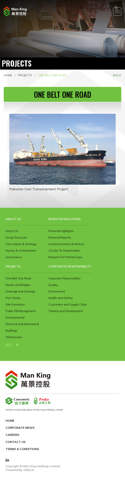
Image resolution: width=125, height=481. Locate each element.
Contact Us (16, 442)
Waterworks (14, 337)
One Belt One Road (52, 75)
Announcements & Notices (66, 244)
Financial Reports (59, 237)
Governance (14, 257)
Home (8, 75)
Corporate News (20, 428)
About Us (13, 219)
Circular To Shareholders (64, 250)
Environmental (15, 317)
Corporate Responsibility (69, 266)
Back (117, 75)
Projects (25, 75)
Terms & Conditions (22, 449)
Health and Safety (60, 298)
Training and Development (65, 311)
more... (9, 345)
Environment (56, 291)
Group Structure (16, 237)
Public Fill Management (21, 311)
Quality (53, 285)
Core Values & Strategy (21, 244)
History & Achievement (21, 250)
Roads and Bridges (18, 285)
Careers (12, 435)
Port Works (13, 298)
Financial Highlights (61, 231)
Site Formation (15, 304)
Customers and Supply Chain (67, 304)
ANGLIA (28, 470)
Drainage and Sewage (20, 291)
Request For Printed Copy (65, 257)
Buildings (11, 330)
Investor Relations (64, 219)
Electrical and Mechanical (22, 324)
